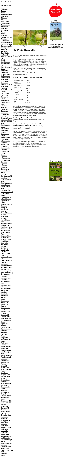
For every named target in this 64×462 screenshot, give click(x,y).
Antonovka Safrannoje (4, 29)
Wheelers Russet (6, 443)
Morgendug (4, 294)
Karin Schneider (6, 223)
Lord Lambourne (6, 260)
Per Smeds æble (6, 320)
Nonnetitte (4, 302)
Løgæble (3, 262)
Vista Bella (4, 431)
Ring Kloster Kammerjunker (6, 349)
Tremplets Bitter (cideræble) (6, 416)
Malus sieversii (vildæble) (5, 275)
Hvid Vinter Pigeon (5, 194)
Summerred (5, 397)
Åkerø (3, 455)
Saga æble (4, 366)
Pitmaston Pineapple (4, 333)
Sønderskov (4, 406)
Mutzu (3, 299)
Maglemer (4, 264)
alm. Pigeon (19, 59)
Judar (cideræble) (6, 213)
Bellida (3, 60)
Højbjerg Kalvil (6, 197)
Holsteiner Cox (5, 190)
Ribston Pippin (6, 346)
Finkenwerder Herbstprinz (5, 138)
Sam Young (4, 373)
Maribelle (4, 292)
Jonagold (4, 208)
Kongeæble (4, 243)
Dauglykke (4, 109)
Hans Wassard (5, 185)
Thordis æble (5, 408)
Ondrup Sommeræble (5, 314)
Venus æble (4, 432)
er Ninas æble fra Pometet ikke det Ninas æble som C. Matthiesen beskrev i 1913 (30, 136)
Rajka (3, 341)
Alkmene (4, 18)
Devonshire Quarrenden (5, 113)
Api (2, 20)
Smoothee (4, 390)
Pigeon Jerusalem (6, 329)
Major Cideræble (6, 266)
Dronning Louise (6, 118)
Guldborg (4, 178)
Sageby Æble (5, 367)
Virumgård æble (6, 436)
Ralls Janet (4, 343)
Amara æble (5, 21)
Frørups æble (5, 148)
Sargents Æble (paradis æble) (5, 375)
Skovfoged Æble (6, 383)
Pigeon (3, 322)
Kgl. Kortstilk (5, 230)
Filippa (3, 135)
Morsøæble (4, 295)
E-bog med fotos (55, 161)
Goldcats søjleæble (4, 156)
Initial (3, 202)
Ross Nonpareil (6, 357)
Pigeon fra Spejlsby (4, 324)
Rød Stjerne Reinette (5, 363)
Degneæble (4, 111)
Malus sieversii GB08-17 (5, 279)
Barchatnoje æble (6, 46)
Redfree (3, 345)
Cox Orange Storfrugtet (5, 96)
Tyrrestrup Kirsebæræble (5, 419)
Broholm (16, 92)
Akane (3, 12)
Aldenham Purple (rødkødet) (6, 15)
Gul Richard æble (6, 176)
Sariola (3, 378)
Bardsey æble (5, 48)
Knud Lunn (4, 241)
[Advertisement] (27, 15)
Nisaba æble (5, 301)
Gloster (3, 153)
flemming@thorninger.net (55, 47)
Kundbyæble (5, 250)
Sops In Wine (5, 392)
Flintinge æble (5, 141)
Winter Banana (6, 447)
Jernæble (4, 206)
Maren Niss (4, 290)
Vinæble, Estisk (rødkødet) (6, 428)
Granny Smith (5, 160)
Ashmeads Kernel (6, 37)
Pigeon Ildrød (5, 327)
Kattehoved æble (6, 227)
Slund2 (3, 389)
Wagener (4, 445)
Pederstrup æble (6, 318)
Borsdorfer (4, 72)
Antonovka (4, 27)
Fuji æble (4, 150)
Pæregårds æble (6, 339)
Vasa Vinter (4, 422)
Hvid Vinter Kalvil (7, 192)
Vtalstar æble (5, 438)
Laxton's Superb (6, 257)
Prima (3, 336)
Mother (3, 297)
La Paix (3, 251)
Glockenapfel (5, 151)
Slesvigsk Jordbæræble (5, 386)
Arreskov (4, 35)
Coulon (3, 92)
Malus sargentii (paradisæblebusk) (7, 272)
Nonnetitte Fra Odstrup (5, 308)
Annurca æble (5, 25)
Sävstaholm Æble (6, 401)
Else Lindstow (5, 125)
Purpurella (4, 338)
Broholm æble (5, 76)
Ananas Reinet (5, 23)
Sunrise (3, 399)
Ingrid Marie (5, 201)
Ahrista (3, 11)
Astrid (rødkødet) (6, 42)
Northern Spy (5, 311)
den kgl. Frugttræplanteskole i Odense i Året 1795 (30, 64)
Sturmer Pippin (6, 396)
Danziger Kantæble (4, 106)
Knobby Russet (6, 239)
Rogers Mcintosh (6, 355)
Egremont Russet (6, 120)
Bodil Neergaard (6, 67)
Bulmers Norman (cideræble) (6, 85)
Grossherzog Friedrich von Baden (5, 170)
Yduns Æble (5, 448)
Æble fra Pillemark (4, 453)
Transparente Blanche (5, 412)
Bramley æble (5, 74)
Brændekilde (5, 81)
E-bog (55, 20)
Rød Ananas (5, 360)
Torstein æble (5, 410)
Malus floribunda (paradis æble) (6, 268)
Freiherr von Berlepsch (5, 145)
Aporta (3, 32)
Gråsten (3, 174)
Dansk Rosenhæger (5, 99)
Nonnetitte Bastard (4, 305)
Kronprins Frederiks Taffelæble (4, 246)
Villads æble (5, 434)
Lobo (2, 258)
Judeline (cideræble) (4, 215)
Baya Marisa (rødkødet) (5, 54)
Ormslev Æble (5, 316)
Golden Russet (5, 158)
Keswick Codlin (6, 229)
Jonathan (4, 211)
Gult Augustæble (6, 183)
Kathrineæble (5, 225)
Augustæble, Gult (6, 44)
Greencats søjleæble (4, 163)
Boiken (3, 69)
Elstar (3, 127)
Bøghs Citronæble (6, 90)
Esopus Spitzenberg (5, 133)
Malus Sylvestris (6, 288)
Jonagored (4, 209)
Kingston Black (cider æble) (6, 236)
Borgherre (4, 70)
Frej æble (4, 143)
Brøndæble (4, 83)
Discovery (4, 116)
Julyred (3, 218)
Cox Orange (5, 93)
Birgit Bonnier (5, 62)
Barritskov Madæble (4, 50)
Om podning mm (55, 22)
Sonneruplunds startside (6, 1)
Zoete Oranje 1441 (7, 450)
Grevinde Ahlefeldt (4, 166)
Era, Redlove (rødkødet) (5, 129)
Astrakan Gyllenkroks (5, 40)
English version (6, 5)
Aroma (3, 34)
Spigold (3, 394)
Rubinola (4, 359)
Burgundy (4, 88)
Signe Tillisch (5, 380)
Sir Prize (3, 382)
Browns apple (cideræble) (5, 78)
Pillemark (4, 331)
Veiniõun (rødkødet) (4, 424)
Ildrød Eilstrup (6, 199)
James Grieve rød (6, 204)
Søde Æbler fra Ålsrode (6, 403)
